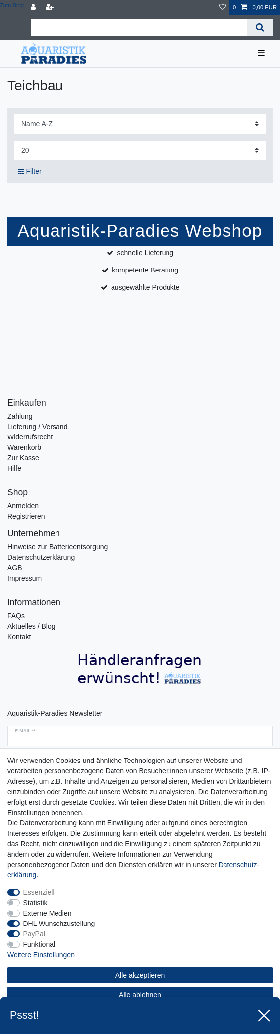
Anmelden (23, 506)
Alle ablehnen (140, 995)
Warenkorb (24, 447)
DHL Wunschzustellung (59, 923)
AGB (14, 568)
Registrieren (26, 516)
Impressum (24, 578)
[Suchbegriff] (139, 27)
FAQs (16, 616)
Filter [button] (30, 171)
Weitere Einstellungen (41, 955)
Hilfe (14, 468)
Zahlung (20, 416)
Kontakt (19, 637)
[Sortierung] (140, 124)
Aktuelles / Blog (31, 626)
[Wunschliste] (222, 7)
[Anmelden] (34, 7)
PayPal (34, 934)
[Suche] (260, 27)
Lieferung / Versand (37, 427)
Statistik (35, 903)
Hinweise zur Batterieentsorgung (57, 547)
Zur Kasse (23, 458)
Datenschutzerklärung (41, 557)
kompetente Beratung (145, 270)
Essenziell (39, 892)
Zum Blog (12, 5)
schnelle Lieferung (145, 253)
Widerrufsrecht (30, 437)
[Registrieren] (50, 7)
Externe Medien (47, 913)
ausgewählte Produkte (145, 287)
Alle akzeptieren (140, 975)
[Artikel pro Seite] (140, 150)
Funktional (39, 944)
